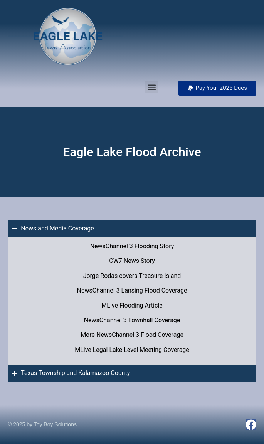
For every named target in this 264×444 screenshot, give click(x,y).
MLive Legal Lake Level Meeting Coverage (132, 349)
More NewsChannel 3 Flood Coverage (132, 334)
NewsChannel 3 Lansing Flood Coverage (132, 290)
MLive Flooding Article (131, 305)
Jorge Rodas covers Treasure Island (132, 275)
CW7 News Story (132, 260)
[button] (217, 88)
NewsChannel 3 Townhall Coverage (132, 320)
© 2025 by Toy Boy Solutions (42, 424)
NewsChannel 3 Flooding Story (132, 246)
